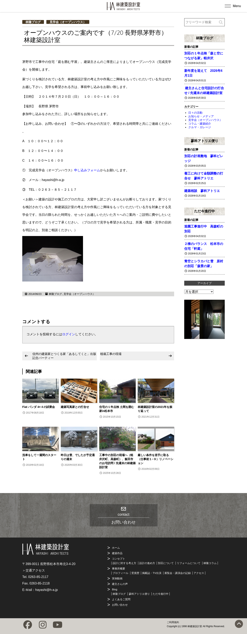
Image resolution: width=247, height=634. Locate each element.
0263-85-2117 (38, 577)
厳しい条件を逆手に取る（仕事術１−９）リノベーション (155, 459)
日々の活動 (195, 112)
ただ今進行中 (204, 211)
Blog (114, 589)
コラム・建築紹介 (199, 123)
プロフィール (120, 573)
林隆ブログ (33, 22)
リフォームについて (188, 563)
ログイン (68, 334)
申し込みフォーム (87, 170)
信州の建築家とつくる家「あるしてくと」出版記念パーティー (64, 356)
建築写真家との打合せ (75, 407)
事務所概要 (118, 568)
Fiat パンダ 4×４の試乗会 (38, 407)
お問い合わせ (120, 604)
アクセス (199, 573)
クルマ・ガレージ (199, 127)
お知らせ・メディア (201, 116)
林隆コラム (210, 563)
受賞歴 (135, 573)
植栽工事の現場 (110, 354)
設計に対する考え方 (124, 563)
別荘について (166, 563)
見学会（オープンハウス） (68, 22)
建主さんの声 (120, 583)
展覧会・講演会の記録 (177, 573)
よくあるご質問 (121, 599)
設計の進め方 (147, 563)
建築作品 (117, 553)
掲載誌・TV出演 (151, 573)
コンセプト (118, 558)
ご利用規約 (173, 622)
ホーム (116, 547)
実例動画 (117, 578)
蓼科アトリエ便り (204, 141)
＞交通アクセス (33, 570)
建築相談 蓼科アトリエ (202, 191)
